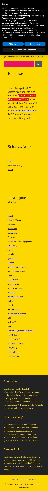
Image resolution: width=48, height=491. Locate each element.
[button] (41, 21)
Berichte (11, 224)
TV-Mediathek (14, 335)
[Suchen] (38, 64)
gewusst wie (13, 258)
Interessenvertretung (16, 271)
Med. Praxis (13, 280)
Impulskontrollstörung (17, 267)
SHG (10, 326)
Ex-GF (10, 169)
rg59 (9, 318)
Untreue (11, 161)
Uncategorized (14, 339)
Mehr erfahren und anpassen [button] (24, 486)
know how (12, 275)
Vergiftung (12, 348)
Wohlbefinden (14, 352)
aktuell (10, 216)
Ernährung (12, 245)
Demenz (11, 237)
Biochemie (12, 228)
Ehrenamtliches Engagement (20, 241)
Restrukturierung (15, 165)
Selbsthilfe (12, 322)
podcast (11, 301)
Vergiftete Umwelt (15, 343)
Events (10, 250)
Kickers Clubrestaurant (22, 110)
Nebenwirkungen (15, 288)
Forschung (12, 254)
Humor (11, 263)
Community (13, 233)
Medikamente (13, 284)
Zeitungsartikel (14, 356)
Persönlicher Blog (15, 297)
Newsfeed (12, 292)
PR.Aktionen (13, 309)
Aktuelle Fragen (14, 220)
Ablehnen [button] (13, 480)
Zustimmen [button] (35, 480)
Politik (10, 305)
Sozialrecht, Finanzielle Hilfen (21, 331)
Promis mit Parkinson (17, 314)
